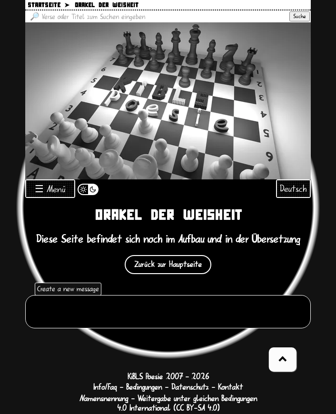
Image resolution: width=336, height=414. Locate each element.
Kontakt (230, 387)
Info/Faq (105, 387)
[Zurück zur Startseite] (168, 100)
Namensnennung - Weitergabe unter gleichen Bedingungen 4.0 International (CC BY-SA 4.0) (168, 403)
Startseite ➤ (48, 5)
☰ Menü (50, 189)
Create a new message (68, 289)
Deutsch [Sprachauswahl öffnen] (293, 189)
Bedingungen (144, 387)
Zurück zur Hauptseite (168, 264)
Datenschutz (189, 387)
